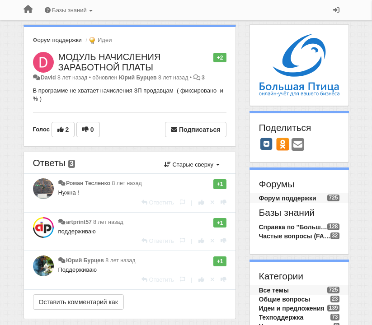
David (48, 77)
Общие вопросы (285, 299)
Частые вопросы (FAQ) (295, 236)
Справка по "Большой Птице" (293, 227)
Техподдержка (281, 317)
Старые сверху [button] (192, 164)
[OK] (282, 144)
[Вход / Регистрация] (336, 10)
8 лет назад (126, 183)
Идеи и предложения (292, 308)
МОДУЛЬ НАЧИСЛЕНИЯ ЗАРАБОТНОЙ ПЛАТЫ (109, 62)
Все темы (274, 290)
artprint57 (79, 222)
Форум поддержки (57, 40)
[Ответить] (157, 202)
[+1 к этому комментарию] (201, 202)
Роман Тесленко (88, 183)
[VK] (266, 144)
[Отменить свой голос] (212, 202)
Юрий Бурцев (138, 77)
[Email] (298, 145)
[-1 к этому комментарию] (223, 202)
